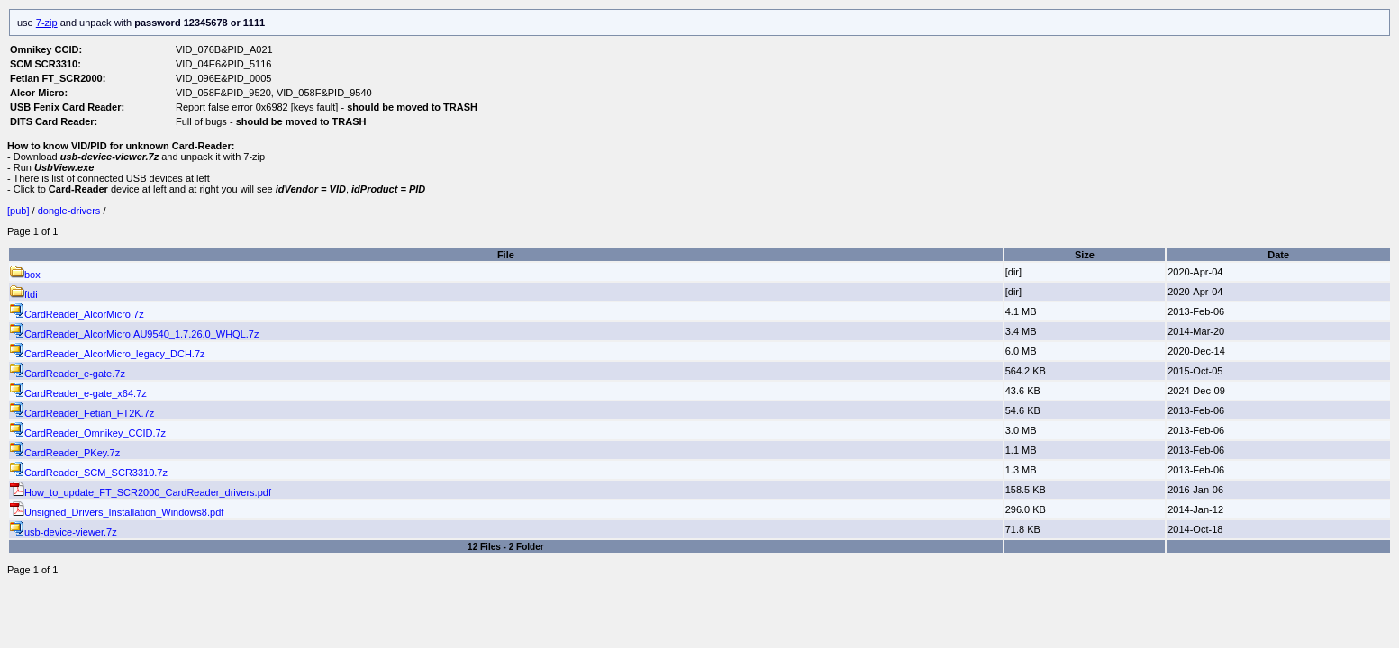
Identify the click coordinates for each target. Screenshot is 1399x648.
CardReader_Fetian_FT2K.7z (82, 413)
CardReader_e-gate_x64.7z (78, 393)
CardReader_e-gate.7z (67, 373)
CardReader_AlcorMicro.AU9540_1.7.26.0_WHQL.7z (134, 333)
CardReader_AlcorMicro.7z (77, 314)
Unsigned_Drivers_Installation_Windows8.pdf (116, 512)
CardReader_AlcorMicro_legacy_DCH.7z (107, 353)
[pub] (19, 210)
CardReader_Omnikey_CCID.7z (88, 433)
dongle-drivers (69, 210)
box (25, 274)
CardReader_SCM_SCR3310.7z (89, 472)
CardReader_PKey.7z (65, 452)
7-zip (47, 22)
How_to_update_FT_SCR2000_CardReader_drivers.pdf (140, 492)
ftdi (24, 294)
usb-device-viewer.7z (63, 531)
